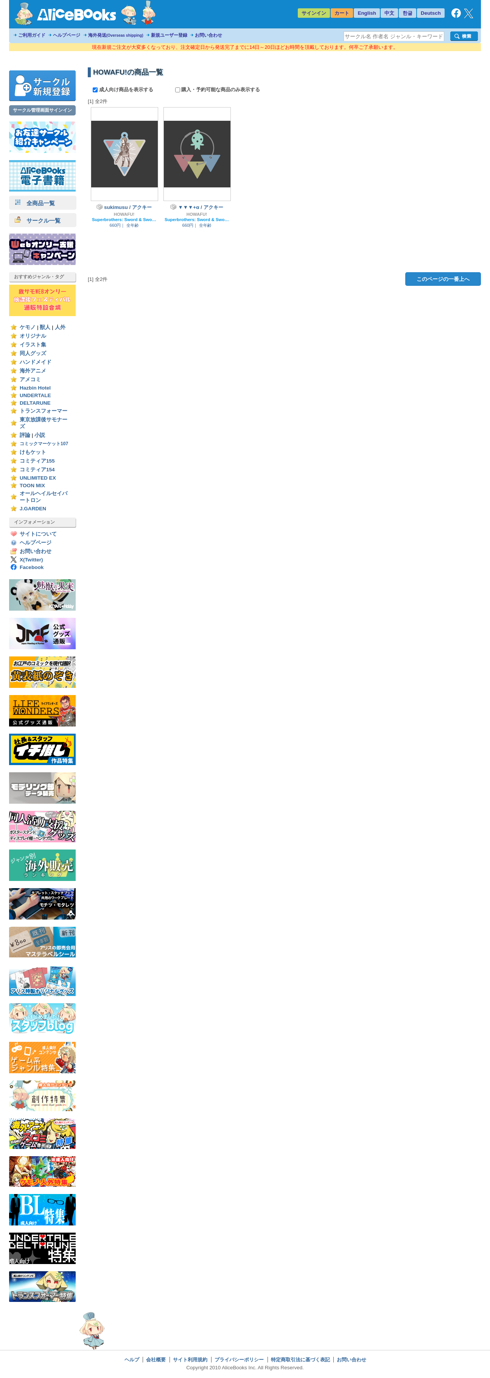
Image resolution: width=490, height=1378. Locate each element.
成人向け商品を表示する (123, 89)
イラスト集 (33, 345)
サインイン (314, 13)
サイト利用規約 (190, 1359)
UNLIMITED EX (38, 478)
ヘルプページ (66, 35)
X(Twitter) (31, 560)
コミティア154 (37, 469)
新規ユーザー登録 (169, 35)
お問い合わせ (208, 35)
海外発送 (115, 35)
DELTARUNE (35, 403)
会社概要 (156, 1359)
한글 (407, 13)
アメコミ (30, 379)
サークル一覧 (38, 220)
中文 (389, 13)
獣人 (45, 327)
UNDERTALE (35, 395)
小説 (39, 435)
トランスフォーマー (43, 411)
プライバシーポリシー (239, 1359)
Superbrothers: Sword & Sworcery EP (124, 219)
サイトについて (38, 534)
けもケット (33, 452)
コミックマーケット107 (44, 443)
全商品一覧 (35, 203)
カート (341, 13)
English (367, 13)
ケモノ (28, 327)
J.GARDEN (33, 508)
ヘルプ (131, 1359)
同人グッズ (33, 353)
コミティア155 (37, 461)
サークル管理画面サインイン (42, 110)
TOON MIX (32, 485)
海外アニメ (33, 371)
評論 (25, 435)
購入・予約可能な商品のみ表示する (217, 89)
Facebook (32, 567)
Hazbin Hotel (35, 388)
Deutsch (431, 13)
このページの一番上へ (443, 279)
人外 (60, 327)
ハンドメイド (35, 362)
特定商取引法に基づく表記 (300, 1359)
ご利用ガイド (31, 35)
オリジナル (33, 336)
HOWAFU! (124, 214)
